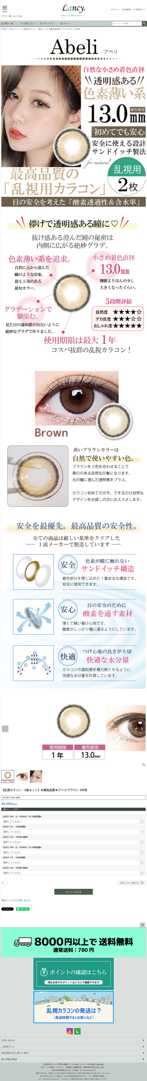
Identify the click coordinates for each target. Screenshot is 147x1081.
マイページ (47, 23)
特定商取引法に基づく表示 (14, 1053)
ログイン (116, 9)
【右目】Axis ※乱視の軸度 (15, 837)
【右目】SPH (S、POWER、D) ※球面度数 (22, 816)
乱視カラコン (14, 29)
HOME (4, 29)
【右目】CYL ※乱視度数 (14, 827)
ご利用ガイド (140, 9)
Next (142, 729)
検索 (144, 23)
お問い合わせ (8, 1040)
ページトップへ (142, 925)
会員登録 (127, 9)
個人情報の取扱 (9, 1059)
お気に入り (28, 23)
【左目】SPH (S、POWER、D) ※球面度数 (22, 847)
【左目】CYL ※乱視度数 (14, 857)
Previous (5, 729)
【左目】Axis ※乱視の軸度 (15, 868)
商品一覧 (7, 23)
